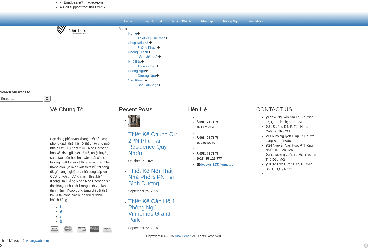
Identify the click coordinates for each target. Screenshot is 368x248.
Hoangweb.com (37, 241)
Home (132, 33)
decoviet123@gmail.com (218, 164)
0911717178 (206, 127)
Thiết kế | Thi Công (151, 38)
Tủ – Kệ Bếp (147, 66)
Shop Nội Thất (139, 43)
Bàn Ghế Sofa (148, 57)
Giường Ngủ (147, 76)
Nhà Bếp (134, 61)
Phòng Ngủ (136, 71)
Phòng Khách (147, 47)
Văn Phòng (136, 80)
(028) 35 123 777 (209, 158)
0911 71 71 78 (208, 122)
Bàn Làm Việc (148, 85)
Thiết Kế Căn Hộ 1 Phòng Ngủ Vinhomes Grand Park (151, 210)
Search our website (15, 92)
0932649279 (206, 143)
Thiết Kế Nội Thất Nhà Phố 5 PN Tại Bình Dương (151, 177)
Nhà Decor (182, 236)
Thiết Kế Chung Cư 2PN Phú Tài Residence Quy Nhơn (152, 143)
